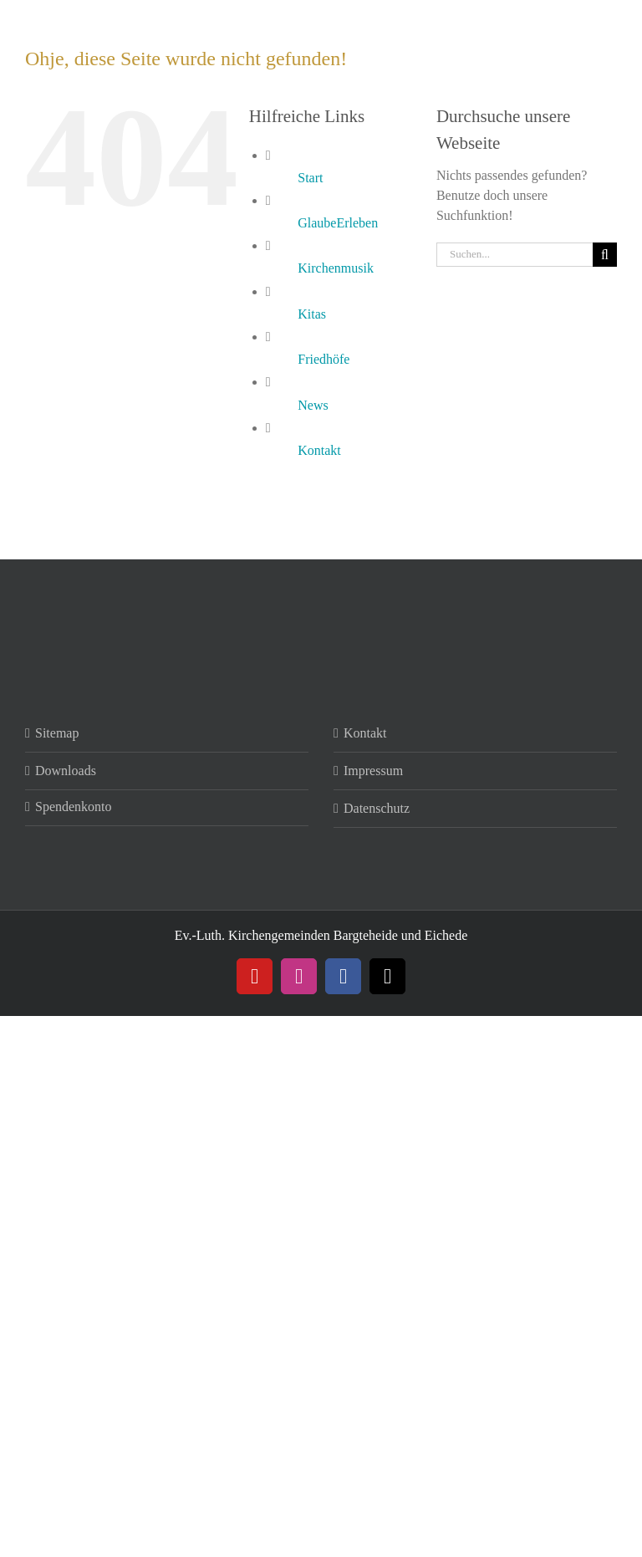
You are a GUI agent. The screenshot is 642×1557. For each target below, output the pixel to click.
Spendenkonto (73, 806)
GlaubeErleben (338, 223)
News (313, 405)
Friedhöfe (323, 359)
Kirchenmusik (336, 268)
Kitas (312, 314)
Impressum (373, 770)
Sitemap (57, 733)
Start (310, 178)
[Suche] (605, 254)
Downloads (65, 770)
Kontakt (319, 450)
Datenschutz (377, 808)
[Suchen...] (514, 254)
